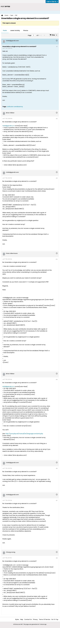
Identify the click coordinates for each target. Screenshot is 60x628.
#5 (57, 379)
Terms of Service (44, 619)
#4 (57, 259)
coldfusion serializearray (15, 106)
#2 (57, 118)
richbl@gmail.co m (8, 126)
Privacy (35, 619)
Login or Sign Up (52, 1)
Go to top (54, 619)
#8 (57, 558)
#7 (57, 500)
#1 (57, 46)
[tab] (5, 30)
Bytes (17, 619)
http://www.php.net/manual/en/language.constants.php (24, 433)
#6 (57, 468)
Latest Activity (15, 30)
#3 (57, 178)
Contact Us (28, 619)
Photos (25, 30)
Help (21, 619)
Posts (5, 30)
